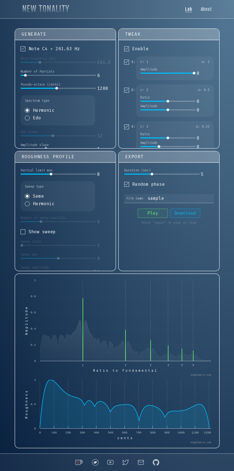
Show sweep (42, 231)
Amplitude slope (35, 145)
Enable (140, 48)
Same (38, 196)
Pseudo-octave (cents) (40, 84)
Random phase (148, 184)
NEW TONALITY (46, 9)
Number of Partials (38, 71)
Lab (188, 9)
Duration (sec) (137, 170)
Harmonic (44, 110)
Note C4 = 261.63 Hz (54, 48)
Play (152, 213)
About (206, 9)
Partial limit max (37, 170)
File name (134, 198)
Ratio (145, 97)
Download (185, 213)
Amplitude (148, 69)
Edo (37, 117)
